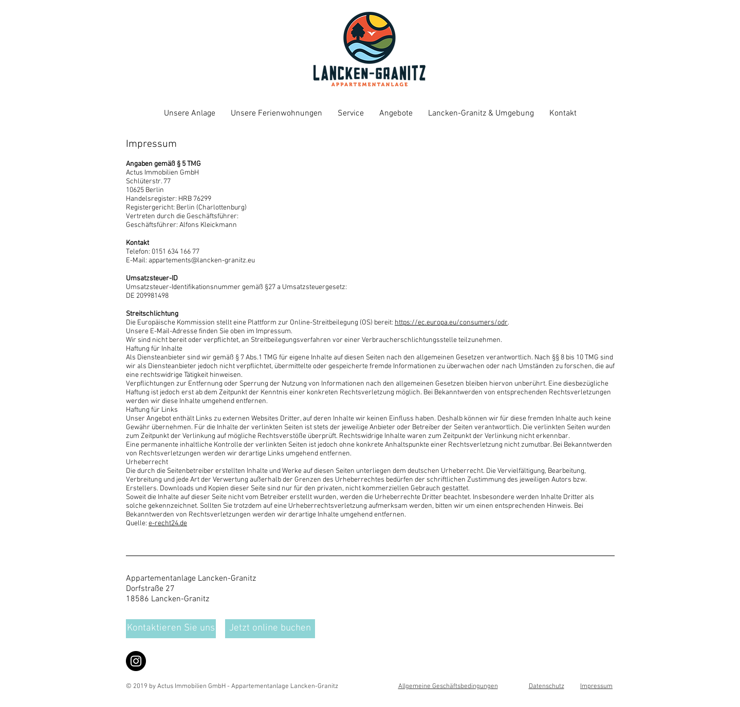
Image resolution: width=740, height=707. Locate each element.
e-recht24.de (168, 523)
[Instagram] (136, 661)
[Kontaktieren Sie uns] (171, 628)
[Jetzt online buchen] (270, 628)
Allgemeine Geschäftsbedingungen (448, 686)
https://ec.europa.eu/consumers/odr (451, 322)
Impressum (596, 686)
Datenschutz (546, 686)
